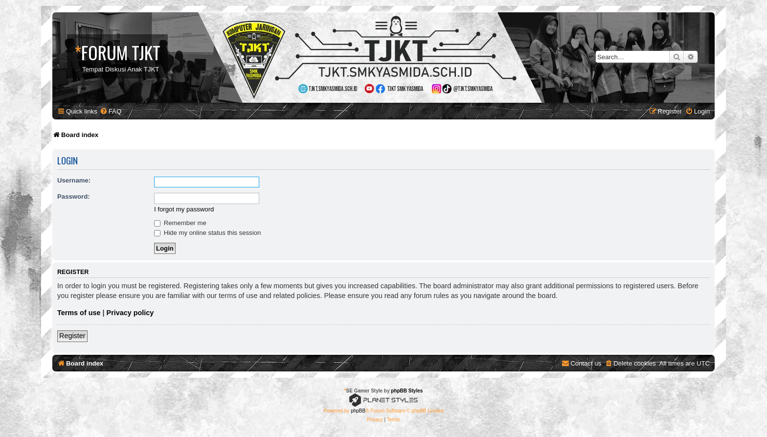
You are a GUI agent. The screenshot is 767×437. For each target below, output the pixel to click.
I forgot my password (184, 209)
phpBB (358, 411)
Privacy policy (130, 313)
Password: (73, 196)
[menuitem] (110, 111)
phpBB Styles (407, 390)
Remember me (180, 223)
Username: (73, 180)
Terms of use (79, 313)
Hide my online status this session (207, 232)
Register (72, 336)
